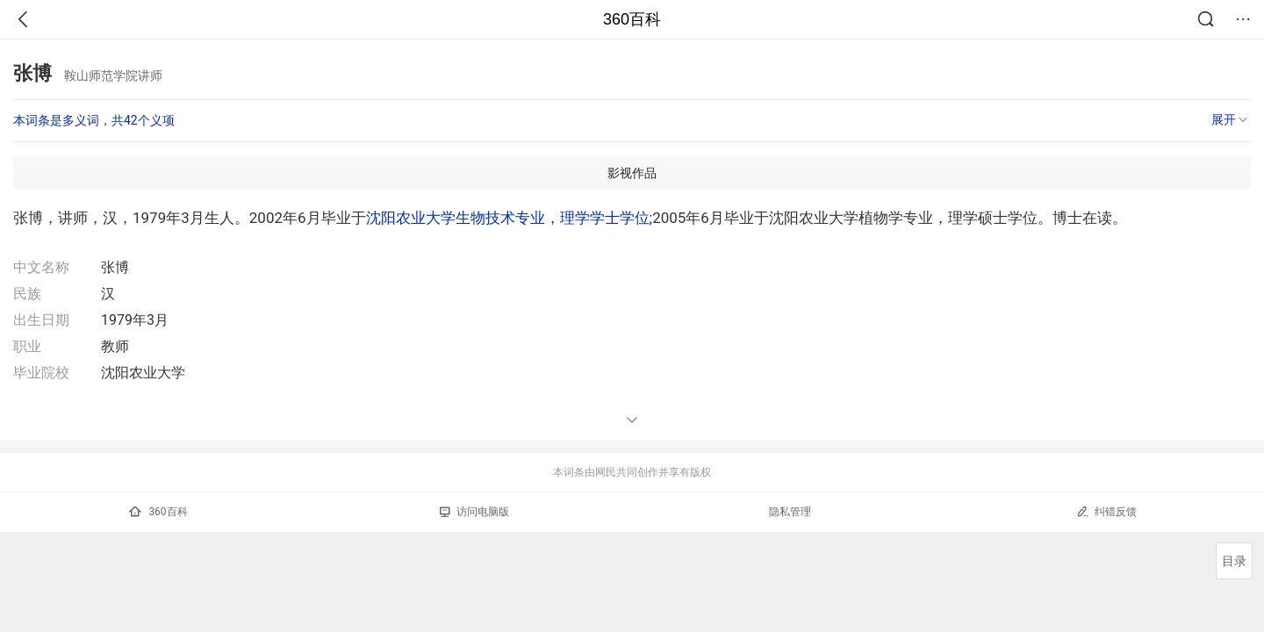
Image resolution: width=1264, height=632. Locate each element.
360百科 (632, 19)
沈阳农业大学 (411, 217)
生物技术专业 (500, 217)
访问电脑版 (474, 512)
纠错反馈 (1106, 511)
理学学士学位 (605, 217)
